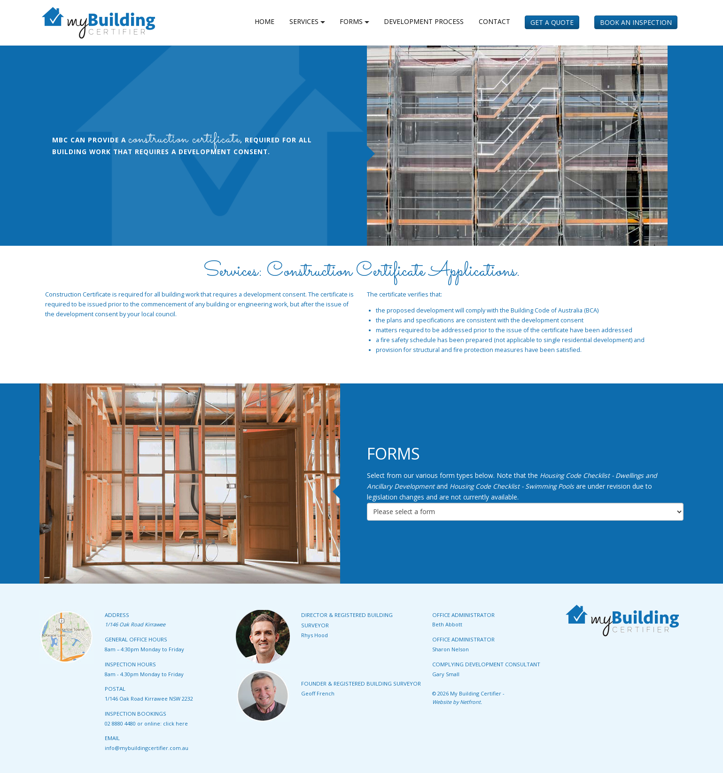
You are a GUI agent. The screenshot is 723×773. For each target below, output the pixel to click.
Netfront (470, 701)
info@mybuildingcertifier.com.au (146, 747)
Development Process (424, 21)
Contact (494, 21)
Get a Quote (552, 22)
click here (175, 723)
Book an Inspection (636, 22)
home (264, 21)
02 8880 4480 (120, 723)
